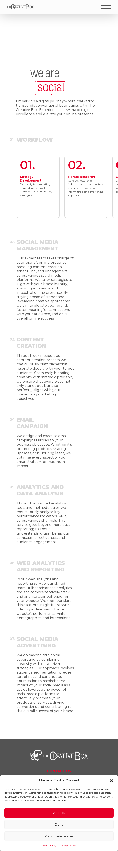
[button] (111, 780)
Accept (59, 813)
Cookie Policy (48, 845)
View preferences (59, 836)
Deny (59, 824)
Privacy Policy (67, 845)
